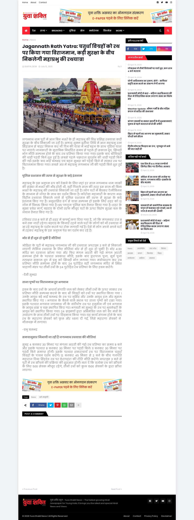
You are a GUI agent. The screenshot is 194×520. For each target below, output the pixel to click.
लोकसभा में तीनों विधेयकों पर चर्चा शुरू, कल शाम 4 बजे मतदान (150, 70)
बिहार (160, 253)
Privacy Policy (151, 516)
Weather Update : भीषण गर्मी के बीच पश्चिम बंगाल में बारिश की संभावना (148, 110)
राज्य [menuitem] (42, 30)
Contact (43, 2)
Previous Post (30, 489)
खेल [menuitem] (82, 30)
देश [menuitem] (33, 30)
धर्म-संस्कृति (43, 397)
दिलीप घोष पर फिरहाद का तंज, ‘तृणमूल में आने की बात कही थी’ (149, 148)
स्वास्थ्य (152, 258)
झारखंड (130, 253)
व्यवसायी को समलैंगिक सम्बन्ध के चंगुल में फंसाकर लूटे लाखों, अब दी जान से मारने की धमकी (156, 208)
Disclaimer (166, 516)
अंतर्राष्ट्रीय (141, 248)
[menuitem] (26, 30)
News (33, 39)
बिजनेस (150, 253)
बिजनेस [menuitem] (107, 30)
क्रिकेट (163, 248)
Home (25, 2)
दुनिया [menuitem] (72, 30)
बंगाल (140, 253)
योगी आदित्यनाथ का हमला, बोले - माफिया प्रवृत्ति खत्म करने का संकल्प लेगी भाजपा (147, 82)
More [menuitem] (119, 30)
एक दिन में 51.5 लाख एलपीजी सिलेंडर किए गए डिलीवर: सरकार (155, 165)
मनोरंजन (131, 258)
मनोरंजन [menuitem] (94, 30)
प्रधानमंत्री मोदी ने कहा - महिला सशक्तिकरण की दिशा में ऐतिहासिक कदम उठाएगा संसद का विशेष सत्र (150, 96)
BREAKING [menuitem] (57, 30)
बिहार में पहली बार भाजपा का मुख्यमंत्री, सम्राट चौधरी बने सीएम (149, 135)
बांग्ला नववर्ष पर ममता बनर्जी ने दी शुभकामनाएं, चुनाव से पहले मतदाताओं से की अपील (150, 123)
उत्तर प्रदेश (152, 248)
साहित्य (141, 258)
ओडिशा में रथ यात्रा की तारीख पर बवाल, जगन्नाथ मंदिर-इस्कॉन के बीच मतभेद (156, 180)
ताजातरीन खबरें (135, 57)
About (33, 2)
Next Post (115, 489)
